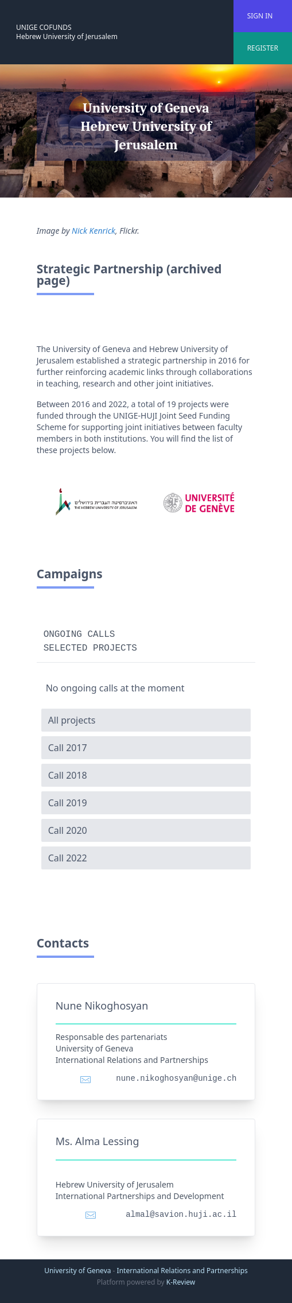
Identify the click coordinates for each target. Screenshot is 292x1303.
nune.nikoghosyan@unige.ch (176, 1078)
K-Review (180, 1282)
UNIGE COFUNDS (44, 27)
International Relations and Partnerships (182, 1270)
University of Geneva (77, 1270)
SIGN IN (260, 16)
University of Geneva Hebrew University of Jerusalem (145, 126)
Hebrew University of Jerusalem (67, 36)
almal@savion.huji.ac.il (181, 1214)
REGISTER (262, 48)
